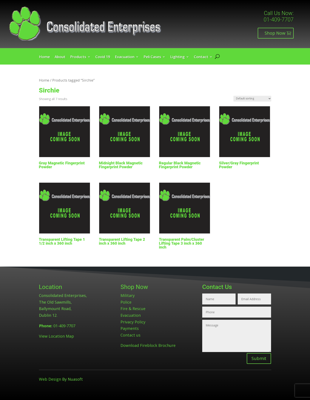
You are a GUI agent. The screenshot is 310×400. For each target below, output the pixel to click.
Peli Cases (152, 57)
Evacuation (124, 57)
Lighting (177, 57)
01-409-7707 (279, 20)
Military (127, 295)
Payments (129, 328)
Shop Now (275, 33)
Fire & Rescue (132, 308)
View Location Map (56, 336)
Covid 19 (102, 57)
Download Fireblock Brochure (148, 345)
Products (78, 57)
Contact (201, 57)
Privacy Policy (132, 321)
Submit (258, 358)
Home (44, 57)
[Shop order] (252, 99)
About (60, 57)
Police (125, 302)
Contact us (130, 335)
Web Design (50, 379)
